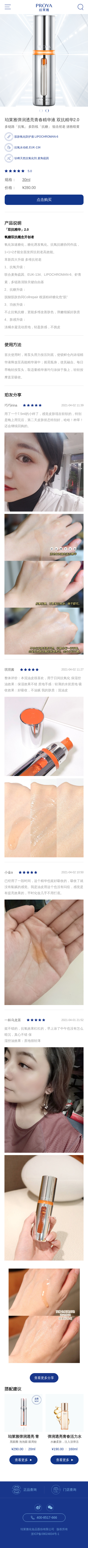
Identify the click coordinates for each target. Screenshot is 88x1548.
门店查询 (69, 1490)
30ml (26, 180)
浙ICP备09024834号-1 (45, 1534)
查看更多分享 (44, 1378)
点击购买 (44, 200)
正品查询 (30, 1490)
